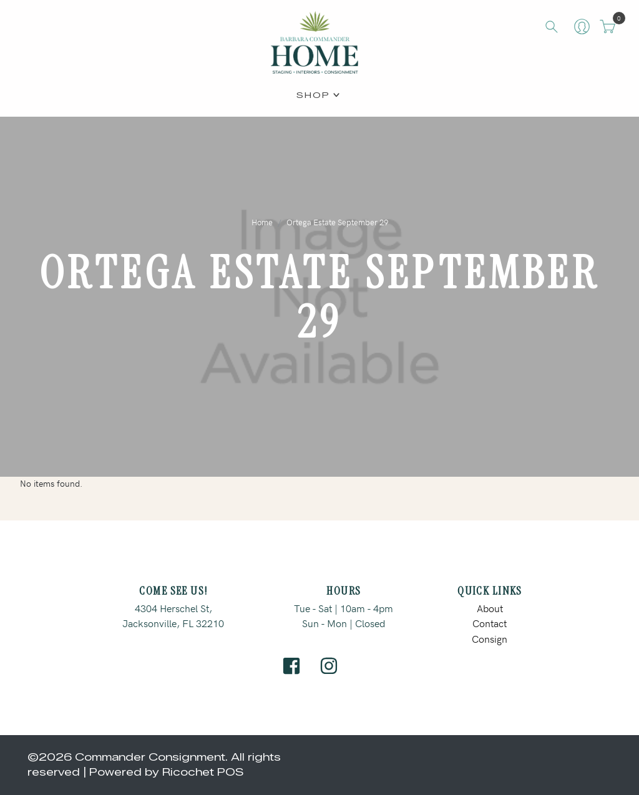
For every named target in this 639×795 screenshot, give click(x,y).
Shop (313, 94)
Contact (489, 623)
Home (262, 222)
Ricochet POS (202, 772)
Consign (489, 638)
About (490, 608)
